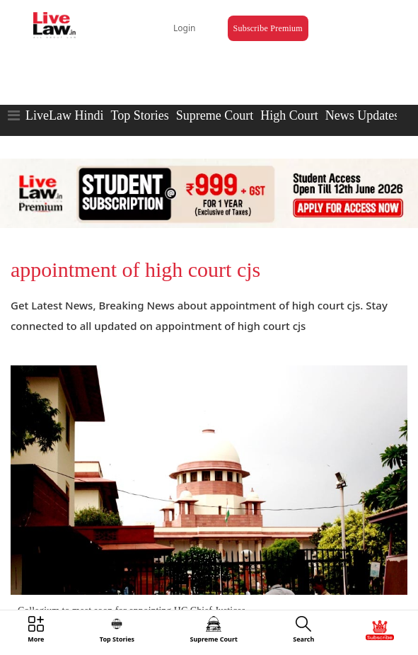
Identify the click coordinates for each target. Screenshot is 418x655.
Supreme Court (215, 115)
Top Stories (139, 115)
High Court (289, 115)
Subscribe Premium (268, 28)
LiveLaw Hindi (64, 115)
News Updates (362, 115)
